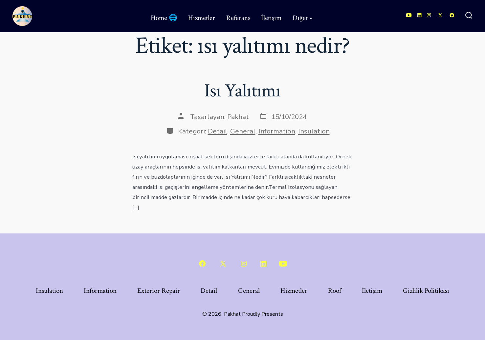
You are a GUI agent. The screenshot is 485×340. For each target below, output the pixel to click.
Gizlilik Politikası (426, 290)
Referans (238, 17)
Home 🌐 (164, 17)
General (242, 131)
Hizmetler (201, 17)
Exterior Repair (158, 290)
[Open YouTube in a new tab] (409, 15)
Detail (217, 131)
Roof (334, 290)
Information (276, 131)
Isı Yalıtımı (242, 91)
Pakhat (238, 116)
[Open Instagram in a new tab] (429, 15)
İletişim (271, 17)
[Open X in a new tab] (440, 15)
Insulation (314, 131)
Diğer (303, 17)
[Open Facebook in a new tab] (452, 15)
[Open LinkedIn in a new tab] (419, 15)
